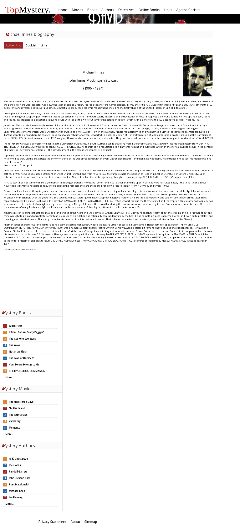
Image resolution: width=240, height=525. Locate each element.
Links (44, 45)
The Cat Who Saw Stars (22, 338)
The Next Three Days (21, 402)
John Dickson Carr (19, 478)
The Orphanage (18, 415)
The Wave (14, 345)
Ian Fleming (15, 497)
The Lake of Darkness (21, 358)
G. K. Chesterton (18, 458)
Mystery (28, 9)
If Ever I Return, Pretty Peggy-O (26, 332)
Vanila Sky (14, 421)
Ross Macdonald (19, 484)
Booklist (30, 45)
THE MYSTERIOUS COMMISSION (27, 371)
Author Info (13, 45)
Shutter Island (17, 408)
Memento (14, 427)
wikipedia (31, 249)
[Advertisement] (31, 281)
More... (9, 377)
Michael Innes (17, 491)
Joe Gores (15, 465)
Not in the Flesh (18, 351)
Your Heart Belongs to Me (24, 364)
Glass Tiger (15, 326)
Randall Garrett (18, 471)
